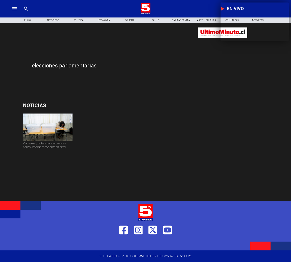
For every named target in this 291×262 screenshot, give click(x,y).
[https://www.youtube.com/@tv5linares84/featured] (167, 243)
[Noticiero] (53, 20)
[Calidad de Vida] (181, 20)
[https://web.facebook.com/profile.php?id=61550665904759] (123, 243)
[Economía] (104, 20)
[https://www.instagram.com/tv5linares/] (138, 243)
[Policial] (130, 20)
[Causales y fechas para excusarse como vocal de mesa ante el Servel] (48, 148)
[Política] (78, 20)
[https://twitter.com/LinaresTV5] (152, 243)
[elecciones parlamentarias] (112, 66)
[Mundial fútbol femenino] (64, 106)
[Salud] (155, 20)
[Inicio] (27, 20)
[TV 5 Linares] (26, 13)
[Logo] (145, 13)
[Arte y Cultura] (206, 20)
